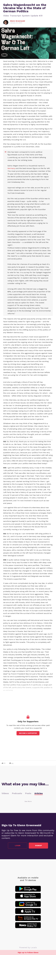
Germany (11, 168)
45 (11, 763)
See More (28, 801)
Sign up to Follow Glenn (28, 952)
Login (17, 845)
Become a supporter (28, 733)
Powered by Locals (28, 947)
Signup (38, 845)
